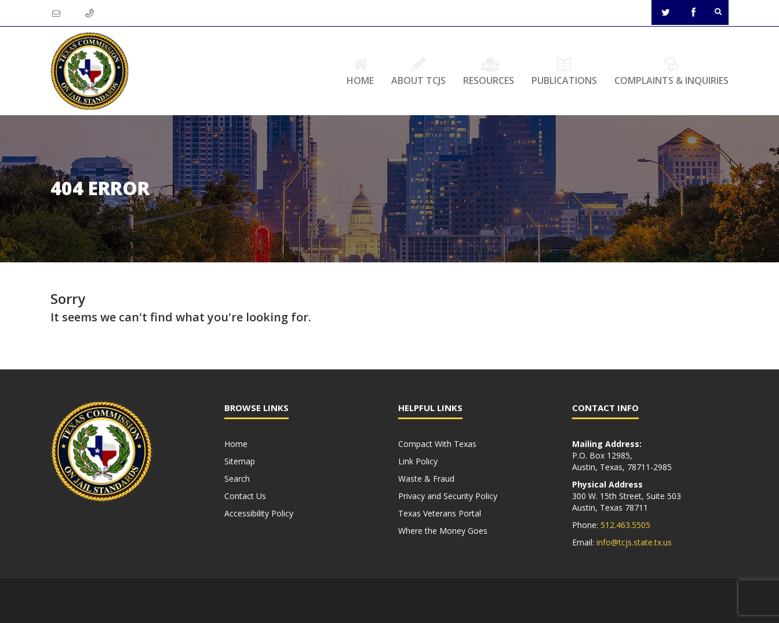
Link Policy (418, 461)
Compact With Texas (437, 443)
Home (360, 71)
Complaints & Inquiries (671, 71)
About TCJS (418, 71)
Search (237, 478)
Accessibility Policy (258, 513)
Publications (564, 71)
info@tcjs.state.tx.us (634, 542)
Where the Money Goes (442, 530)
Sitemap (239, 461)
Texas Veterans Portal (439, 513)
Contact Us (245, 495)
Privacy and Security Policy (447, 495)
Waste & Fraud (426, 478)
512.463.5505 (625, 524)
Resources (488, 71)
